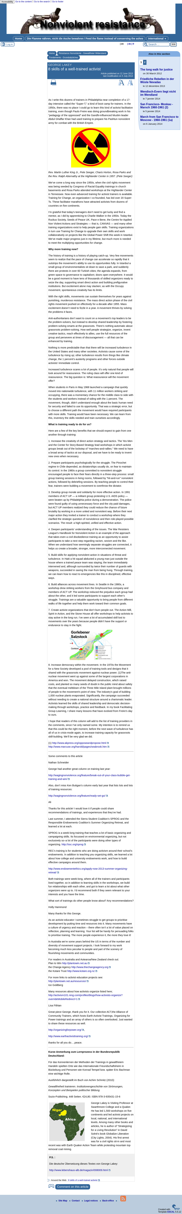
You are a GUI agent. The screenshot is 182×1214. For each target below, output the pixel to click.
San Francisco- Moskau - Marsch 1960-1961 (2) (156, 106)
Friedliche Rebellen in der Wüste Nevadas (157, 80)
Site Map (62, 1200)
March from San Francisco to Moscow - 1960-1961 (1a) (159, 118)
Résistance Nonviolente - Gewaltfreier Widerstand (82, 53)
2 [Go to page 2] (145, 62)
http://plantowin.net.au (74, 963)
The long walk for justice (156, 69)
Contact (74, 1200)
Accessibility (7, 2)
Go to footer (57, 1)
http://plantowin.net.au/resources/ (67, 981)
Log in (9, 44)
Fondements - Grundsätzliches (63, 57)
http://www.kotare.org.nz (81, 971)
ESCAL (171, 1212)
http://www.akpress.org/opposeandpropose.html (79, 743)
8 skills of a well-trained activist (82, 1180)
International (157, 38)
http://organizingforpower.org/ (64, 1029)
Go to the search (42, 1)
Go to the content (23, 1)
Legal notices (90, 1200)
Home (18, 38)
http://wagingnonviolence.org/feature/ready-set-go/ (76, 795)
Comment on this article (72, 1186)
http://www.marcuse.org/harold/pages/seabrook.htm (77, 746)
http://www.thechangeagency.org (89, 967)
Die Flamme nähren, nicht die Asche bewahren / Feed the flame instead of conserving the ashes (85, 38)
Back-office (107, 1200)
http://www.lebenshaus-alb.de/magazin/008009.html (78, 1170)
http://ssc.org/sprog (72, 844)
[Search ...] (156, 44)
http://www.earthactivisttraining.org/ (68, 1036)
